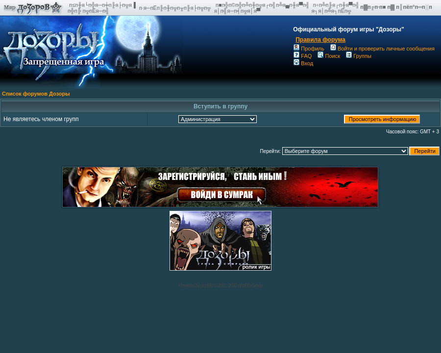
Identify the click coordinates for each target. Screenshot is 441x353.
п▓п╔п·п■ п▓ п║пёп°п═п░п (397, 7)
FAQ (303, 56)
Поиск (329, 56)
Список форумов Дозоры (36, 94)
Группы (358, 56)
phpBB (206, 285)
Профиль (309, 48)
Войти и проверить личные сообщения (382, 48)
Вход (303, 63)
